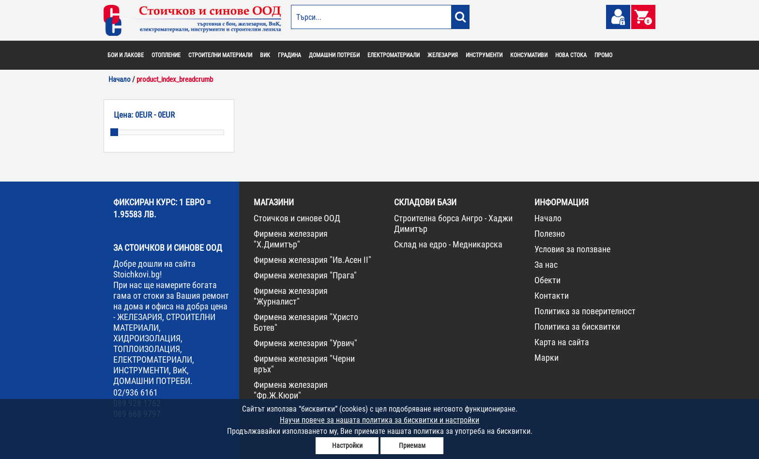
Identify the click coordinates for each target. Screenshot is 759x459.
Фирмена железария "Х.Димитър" (291, 239)
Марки (546, 357)
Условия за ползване (572, 249)
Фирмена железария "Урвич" (305, 343)
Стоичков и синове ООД (297, 218)
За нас (546, 265)
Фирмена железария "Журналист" (291, 296)
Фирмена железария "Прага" (305, 275)
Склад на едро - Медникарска (448, 244)
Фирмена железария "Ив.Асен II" (312, 260)
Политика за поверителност (585, 311)
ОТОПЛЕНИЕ (166, 55)
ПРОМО (603, 55)
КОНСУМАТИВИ (528, 55)
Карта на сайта (561, 342)
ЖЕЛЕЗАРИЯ (442, 55)
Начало (548, 218)
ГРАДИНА (289, 55)
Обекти (547, 280)
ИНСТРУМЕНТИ (484, 55)
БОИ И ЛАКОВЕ (125, 55)
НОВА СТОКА (571, 55)
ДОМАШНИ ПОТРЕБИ (334, 55)
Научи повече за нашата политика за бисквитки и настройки (379, 420)
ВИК (265, 55)
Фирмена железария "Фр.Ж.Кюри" (291, 390)
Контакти (551, 296)
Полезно (549, 234)
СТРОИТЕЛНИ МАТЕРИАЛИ (220, 55)
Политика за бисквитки (577, 326)
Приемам (412, 445)
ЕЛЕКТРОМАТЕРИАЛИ (393, 55)
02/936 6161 (135, 392)
